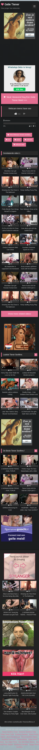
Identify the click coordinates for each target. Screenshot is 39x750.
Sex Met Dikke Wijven (27, 742)
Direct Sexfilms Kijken (29, 737)
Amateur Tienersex (9, 739)
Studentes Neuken (21, 744)
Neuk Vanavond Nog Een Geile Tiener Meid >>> (19, 98)
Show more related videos (19, 314)
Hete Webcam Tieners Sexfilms (19, 135)
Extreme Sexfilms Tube (27, 732)
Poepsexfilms (22, 739)
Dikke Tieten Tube (7, 734)
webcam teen (19, 144)
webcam (28, 139)
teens (17, 139)
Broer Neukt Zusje (13, 737)
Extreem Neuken (21, 734)
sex (8, 139)
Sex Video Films (11, 742)
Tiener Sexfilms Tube (10, 732)
